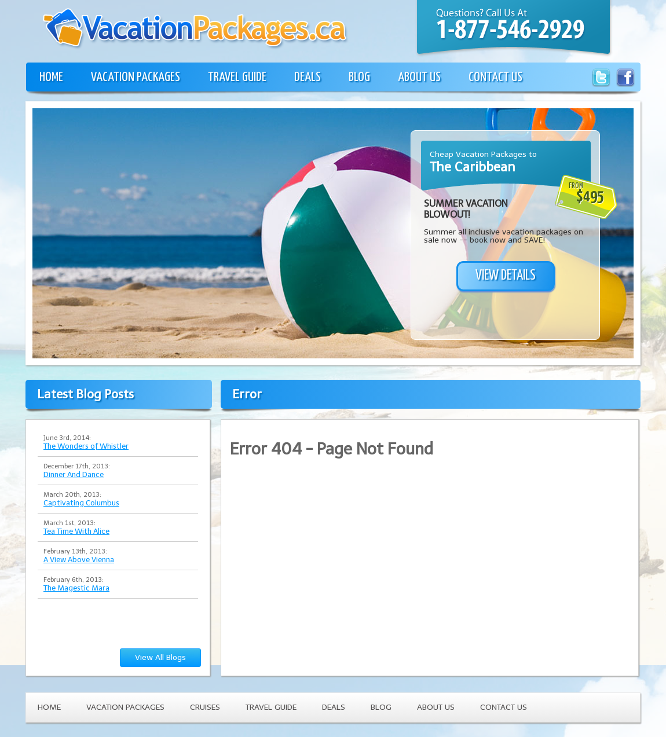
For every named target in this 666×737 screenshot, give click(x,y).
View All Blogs (160, 657)
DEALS (307, 77)
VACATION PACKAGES (135, 77)
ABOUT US (419, 77)
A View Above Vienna (78, 559)
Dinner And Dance (73, 474)
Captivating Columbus (81, 502)
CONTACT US (495, 77)
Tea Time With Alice (76, 531)
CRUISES (205, 707)
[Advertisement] (108, 247)
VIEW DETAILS (505, 276)
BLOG (359, 77)
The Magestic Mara (76, 588)
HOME (51, 77)
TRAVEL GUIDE (237, 77)
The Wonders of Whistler (86, 446)
